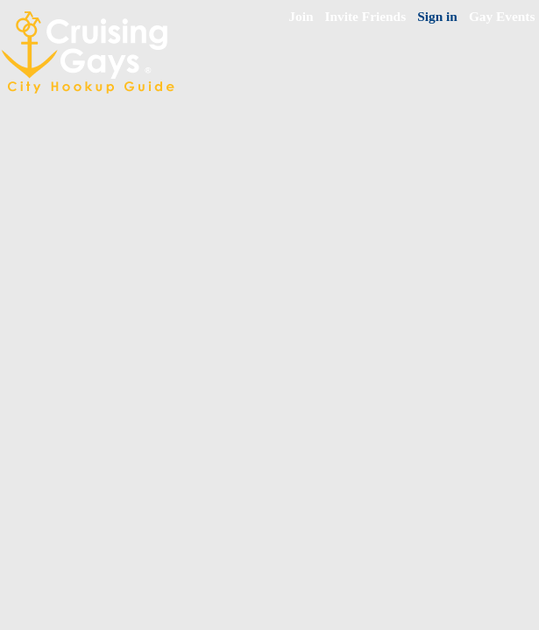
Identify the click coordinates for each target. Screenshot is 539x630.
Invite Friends (366, 16)
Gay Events (502, 16)
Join (300, 16)
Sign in (437, 16)
